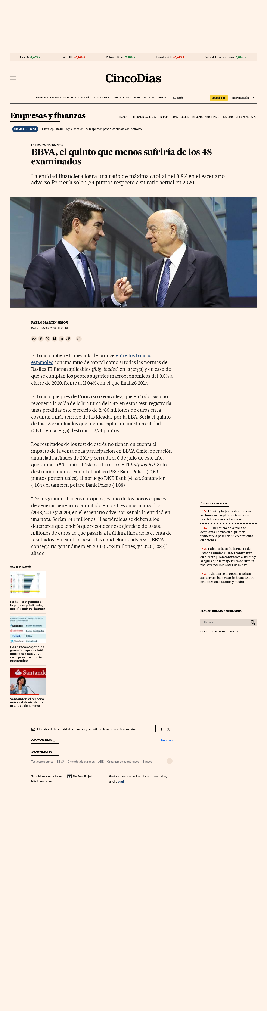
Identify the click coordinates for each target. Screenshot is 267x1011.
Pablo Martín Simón (49, 322)
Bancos (147, 761)
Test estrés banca (42, 761)
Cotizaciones (101, 97)
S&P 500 (67, 57)
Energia (163, 117)
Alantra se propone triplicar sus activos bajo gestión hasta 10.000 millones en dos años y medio (227, 578)
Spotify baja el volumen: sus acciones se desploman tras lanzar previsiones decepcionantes (225, 515)
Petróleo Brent (115, 57)
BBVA (60, 761)
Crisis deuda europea (81, 761)
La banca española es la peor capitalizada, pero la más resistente (27, 605)
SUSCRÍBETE (219, 97)
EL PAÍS (176, 96)
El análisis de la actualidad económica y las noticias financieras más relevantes (86, 729)
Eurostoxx (218, 631)
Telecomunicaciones (143, 117)
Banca (123, 117)
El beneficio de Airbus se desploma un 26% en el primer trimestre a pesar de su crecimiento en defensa (226, 534)
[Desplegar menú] (13, 78)
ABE (101, 761)
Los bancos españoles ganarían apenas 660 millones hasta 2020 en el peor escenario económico (27, 654)
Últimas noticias (144, 97)
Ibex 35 (24, 57)
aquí (121, 781)
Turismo (228, 117)
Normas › (167, 740)
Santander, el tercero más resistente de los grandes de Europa (27, 702)
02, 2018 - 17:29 (54, 328)
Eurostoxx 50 (164, 57)
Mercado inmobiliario (206, 117)
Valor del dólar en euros (219, 57)
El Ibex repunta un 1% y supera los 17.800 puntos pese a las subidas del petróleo (91, 129)
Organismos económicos (123, 761)
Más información (43, 781)
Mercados (69, 97)
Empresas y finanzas (48, 97)
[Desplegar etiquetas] (170, 761)
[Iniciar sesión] (243, 98)
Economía (84, 97)
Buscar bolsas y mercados (221, 610)
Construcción (180, 117)
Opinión (161, 97)
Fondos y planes (121, 97)
